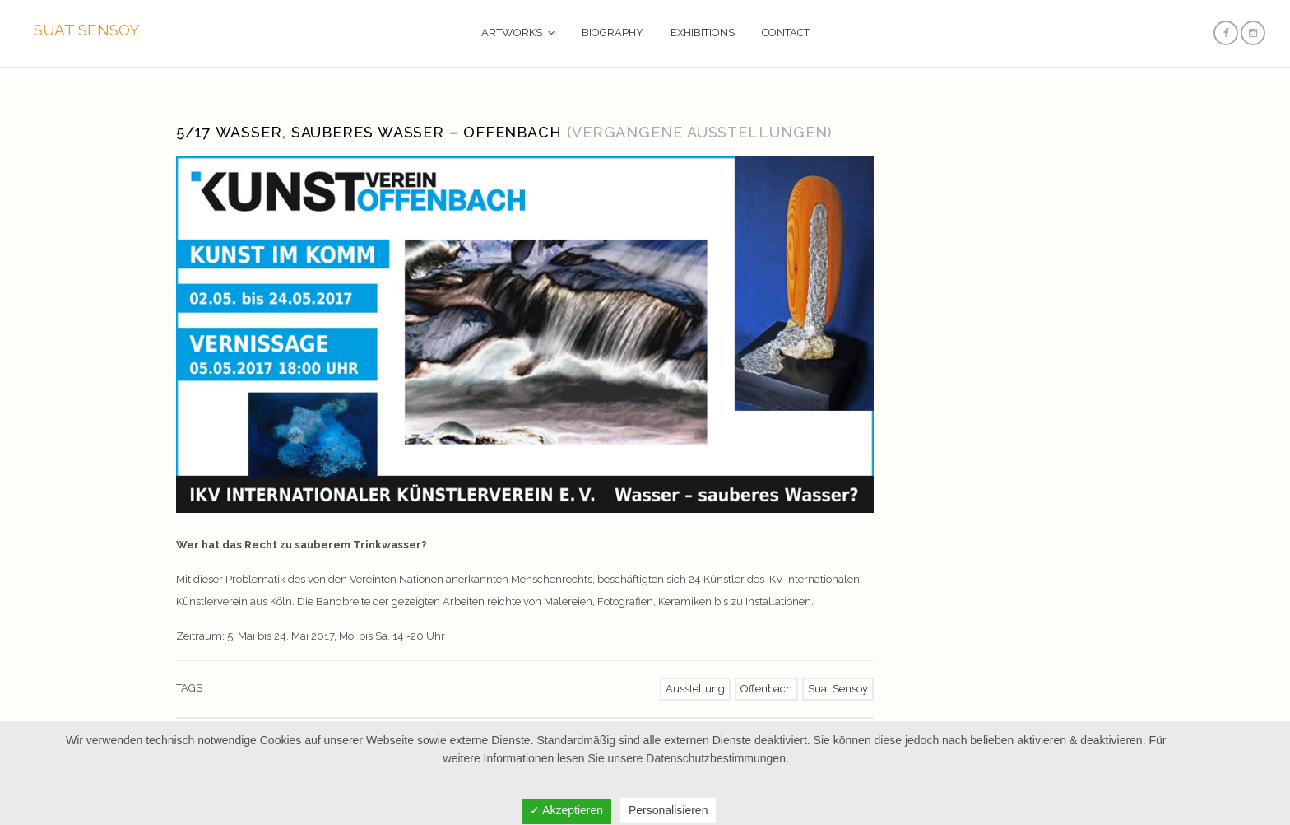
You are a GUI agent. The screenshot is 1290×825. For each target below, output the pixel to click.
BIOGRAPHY (612, 32)
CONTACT (786, 32)
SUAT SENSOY (87, 30)
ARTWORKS (511, 32)
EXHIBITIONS (703, 32)
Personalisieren (668, 810)
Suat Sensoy (838, 689)
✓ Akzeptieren (566, 810)
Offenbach (766, 689)
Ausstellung (695, 689)
